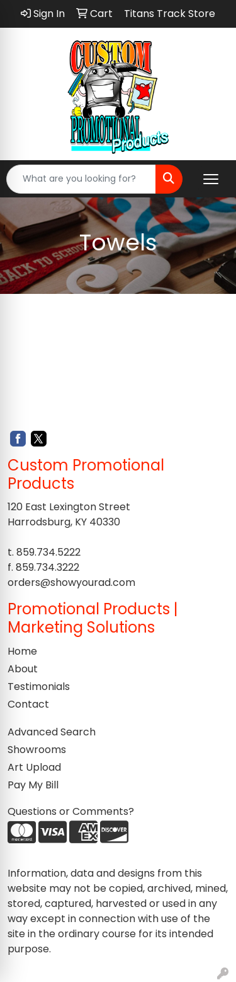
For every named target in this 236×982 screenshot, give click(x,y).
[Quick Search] (81, 179)
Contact (28, 704)
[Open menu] (210, 179)
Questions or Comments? (71, 811)
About (23, 669)
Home (22, 651)
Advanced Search (52, 732)
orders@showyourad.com (71, 582)
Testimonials (39, 686)
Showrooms (37, 749)
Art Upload (34, 767)
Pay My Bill (33, 785)
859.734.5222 (48, 552)
